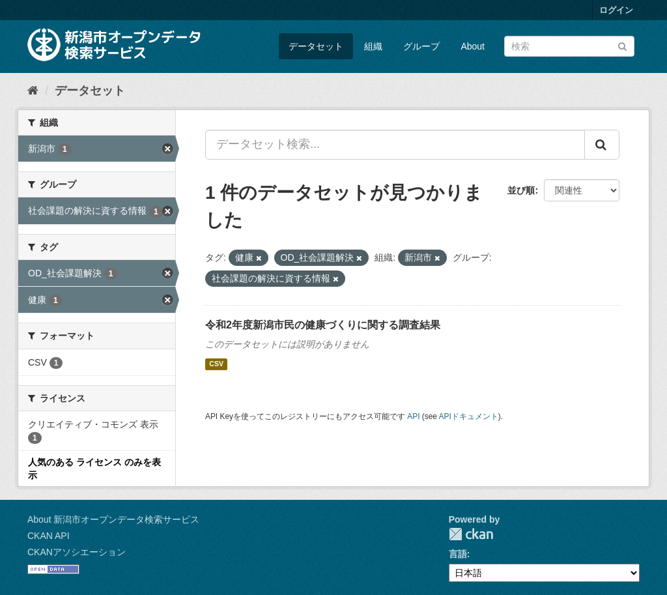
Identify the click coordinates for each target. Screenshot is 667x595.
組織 (373, 46)
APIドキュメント (468, 416)
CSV (216, 364)
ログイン (616, 10)
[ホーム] (32, 90)
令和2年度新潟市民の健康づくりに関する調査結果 (322, 324)
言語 (458, 554)
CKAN (471, 534)
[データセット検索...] (395, 145)
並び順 (521, 190)
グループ (421, 46)
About (473, 46)
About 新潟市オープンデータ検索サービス (113, 519)
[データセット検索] (569, 46)
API (413, 416)
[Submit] (622, 45)
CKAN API (48, 535)
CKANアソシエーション (76, 552)
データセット (316, 46)
